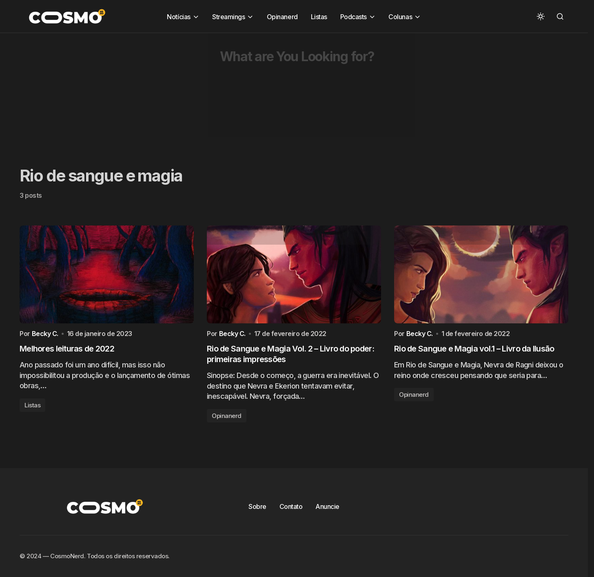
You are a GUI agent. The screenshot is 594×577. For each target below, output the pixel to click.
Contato (291, 506)
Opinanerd (227, 418)
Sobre (257, 506)
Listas (32, 407)
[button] (540, 16)
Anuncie (327, 506)
